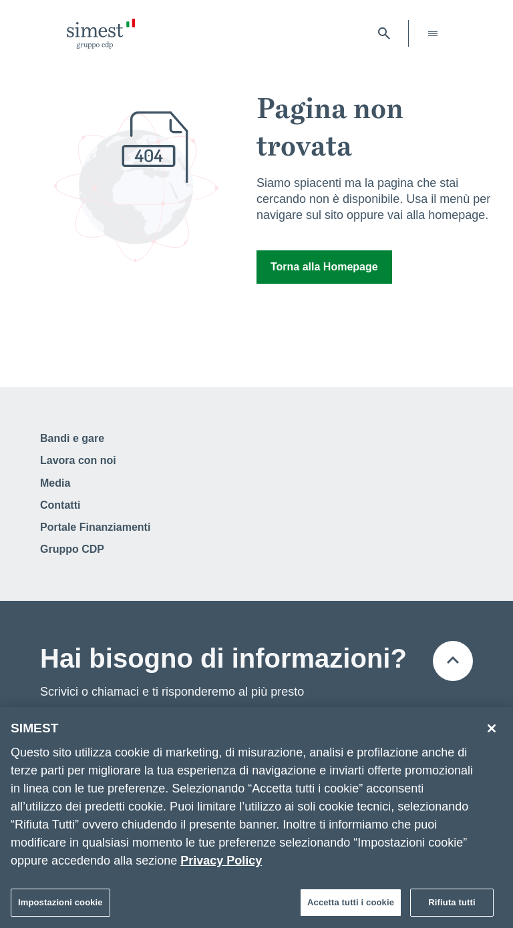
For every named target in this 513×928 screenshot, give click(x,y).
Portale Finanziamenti (95, 527)
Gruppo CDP (72, 549)
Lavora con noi (78, 460)
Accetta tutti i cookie (350, 906)
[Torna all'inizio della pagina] (453, 661)
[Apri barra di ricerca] (384, 33)
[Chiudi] (491, 731)
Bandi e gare (72, 438)
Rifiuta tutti (451, 906)
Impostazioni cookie (60, 906)
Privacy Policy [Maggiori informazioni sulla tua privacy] (221, 864)
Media (55, 483)
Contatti (60, 505)
